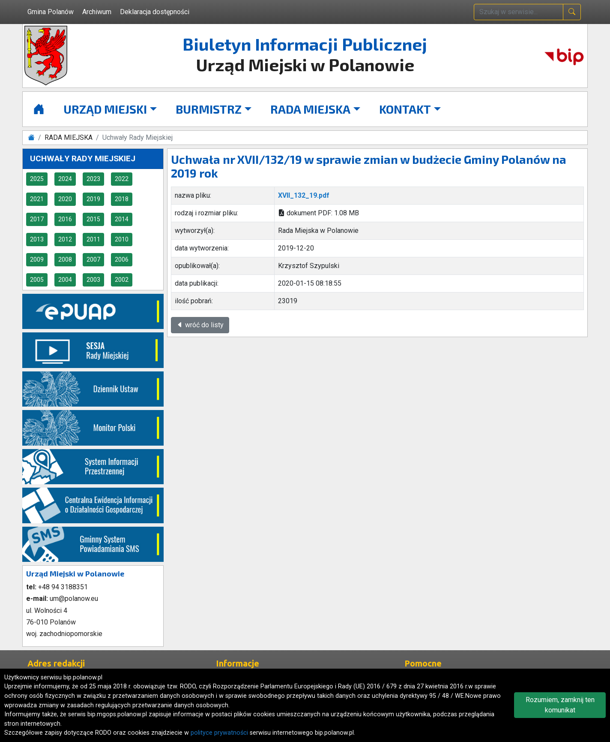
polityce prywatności (219, 732)
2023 (93, 178)
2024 (65, 178)
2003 (93, 279)
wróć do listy (200, 325)
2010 (122, 239)
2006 (122, 259)
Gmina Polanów (50, 12)
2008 (65, 259)
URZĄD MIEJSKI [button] (105, 109)
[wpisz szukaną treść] (518, 12)
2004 (65, 279)
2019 (93, 199)
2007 (93, 259)
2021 (37, 199)
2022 (122, 178)
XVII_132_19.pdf (303, 195)
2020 (65, 199)
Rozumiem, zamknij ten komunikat (560, 705)
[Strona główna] (39, 109)
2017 (37, 219)
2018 (122, 199)
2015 (93, 219)
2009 (37, 259)
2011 (93, 239)
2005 (37, 279)
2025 (37, 178)
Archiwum (96, 12)
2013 (37, 239)
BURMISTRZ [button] (209, 109)
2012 (65, 239)
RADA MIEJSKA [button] (310, 109)
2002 (122, 279)
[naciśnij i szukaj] (572, 12)
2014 (122, 219)
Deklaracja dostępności (154, 12)
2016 (65, 219)
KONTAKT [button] (405, 109)
